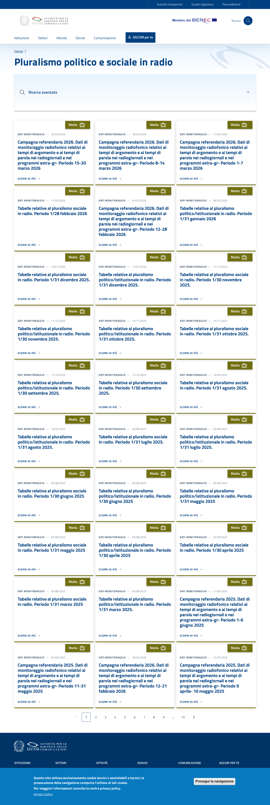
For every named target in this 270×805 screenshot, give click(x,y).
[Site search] (248, 20)
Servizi (142, 763)
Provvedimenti (231, 4)
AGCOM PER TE (229, 763)
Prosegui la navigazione (214, 782)
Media (78, 124)
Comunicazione (189, 763)
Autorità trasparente (169, 4)
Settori (60, 763)
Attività (102, 763)
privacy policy (43, 794)
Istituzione (22, 763)
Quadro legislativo (202, 4)
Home (18, 51)
